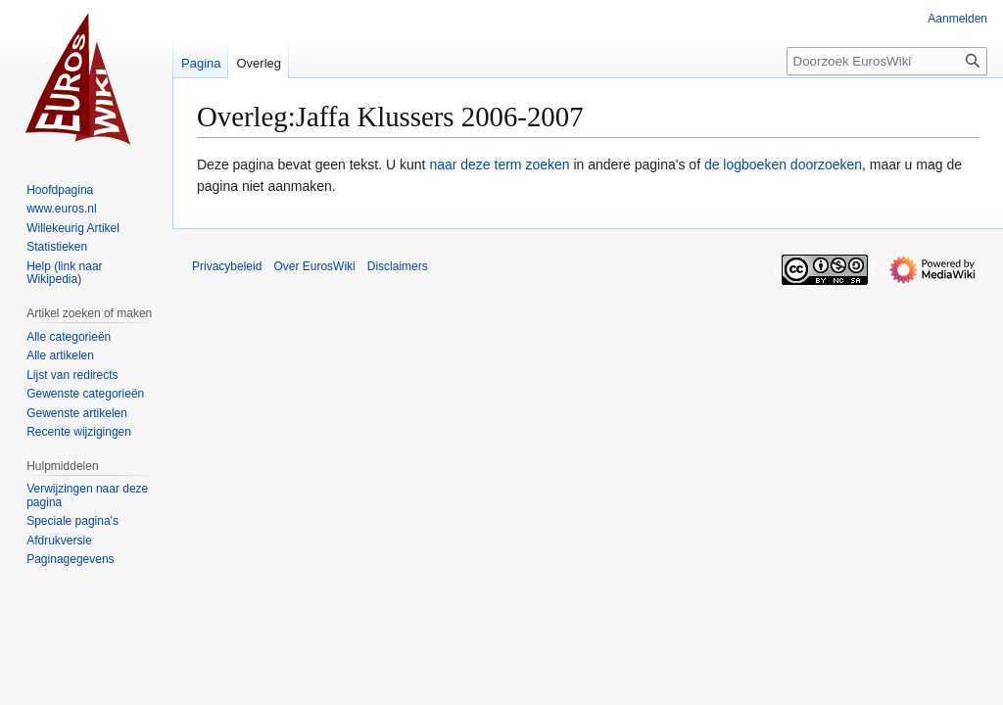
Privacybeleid (227, 266)
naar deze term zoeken (499, 164)
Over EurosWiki (314, 266)
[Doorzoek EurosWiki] (887, 61)
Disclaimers (397, 266)
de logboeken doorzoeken (783, 164)
